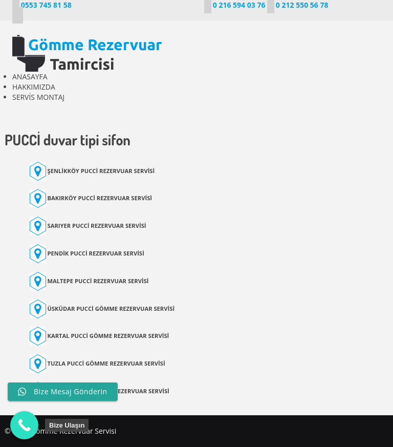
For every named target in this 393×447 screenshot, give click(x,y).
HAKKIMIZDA (33, 87)
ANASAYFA (30, 76)
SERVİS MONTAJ (38, 97)
